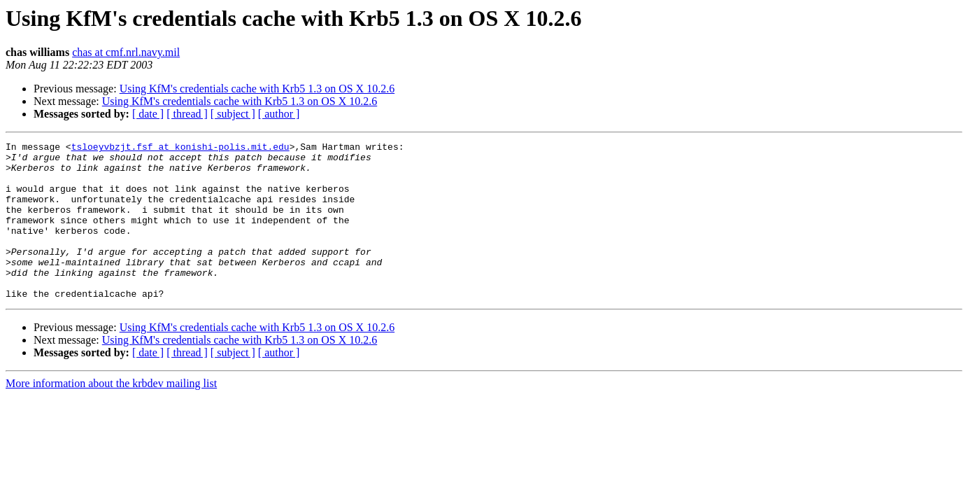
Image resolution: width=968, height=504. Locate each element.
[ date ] (148, 114)
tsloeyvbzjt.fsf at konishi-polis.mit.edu (180, 148)
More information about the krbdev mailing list (111, 415)
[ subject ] (233, 114)
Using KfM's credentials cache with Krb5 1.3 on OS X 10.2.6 (257, 88)
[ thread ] (187, 114)
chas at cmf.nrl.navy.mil (126, 52)
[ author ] (279, 114)
